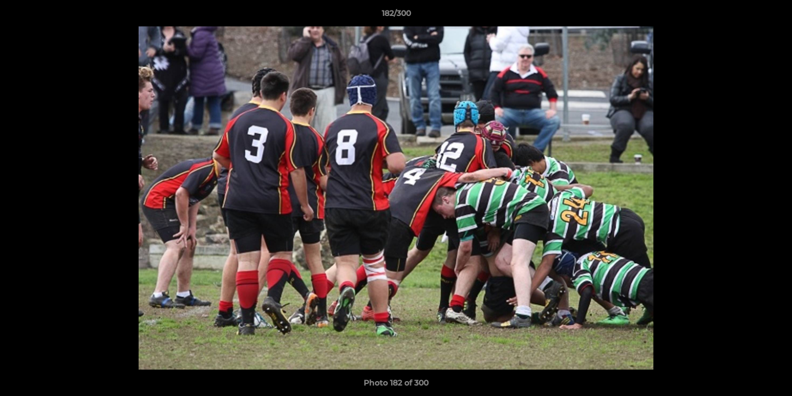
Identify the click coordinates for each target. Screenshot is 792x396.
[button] (772, 16)
